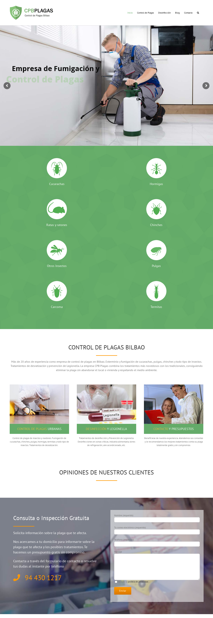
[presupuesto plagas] (173, 385)
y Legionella (106, 429)
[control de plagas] (39, 385)
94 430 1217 (37, 577)
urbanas (39, 429)
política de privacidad (138, 581)
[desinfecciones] (106, 385)
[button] (198, 12)
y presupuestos (173, 429)
